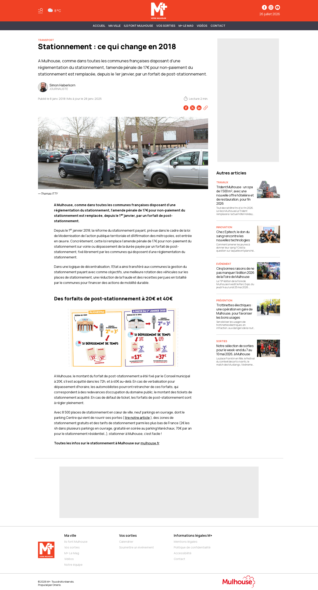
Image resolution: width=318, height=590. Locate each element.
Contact (218, 26)
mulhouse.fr (150, 443)
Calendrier (126, 542)
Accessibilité (182, 553)
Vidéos (202, 26)
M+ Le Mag (186, 26)
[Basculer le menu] (40, 10)
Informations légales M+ (193, 535)
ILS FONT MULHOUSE (138, 26)
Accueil (99, 26)
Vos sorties (165, 26)
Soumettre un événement (136, 547)
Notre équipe (73, 565)
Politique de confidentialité (192, 547)
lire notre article (137, 417)
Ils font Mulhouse (76, 542)
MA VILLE (114, 26)
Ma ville (70, 535)
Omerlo (57, 585)
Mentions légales (185, 542)
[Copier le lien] (205, 107)
